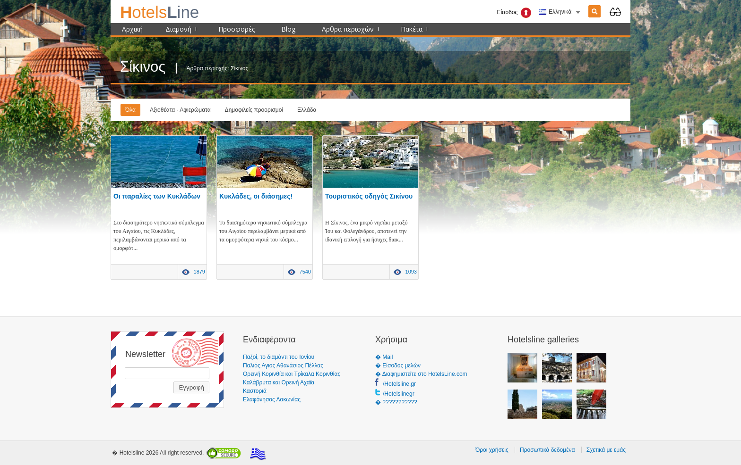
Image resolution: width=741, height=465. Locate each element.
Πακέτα (415, 29)
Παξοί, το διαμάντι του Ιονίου (278, 357)
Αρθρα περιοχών (351, 29)
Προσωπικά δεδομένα (547, 450)
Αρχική (132, 29)
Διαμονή (181, 29)
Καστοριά (255, 391)
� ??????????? (396, 402)
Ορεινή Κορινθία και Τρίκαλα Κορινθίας (291, 374)
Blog (288, 29)
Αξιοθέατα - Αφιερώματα (180, 110)
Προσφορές (236, 29)
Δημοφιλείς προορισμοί (254, 110)
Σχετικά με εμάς (606, 450)
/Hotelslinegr (398, 393)
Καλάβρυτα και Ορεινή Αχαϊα (278, 382)
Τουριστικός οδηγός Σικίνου (369, 196)
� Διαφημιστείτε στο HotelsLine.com (421, 374)
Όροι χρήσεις (491, 450)
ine (159, 12)
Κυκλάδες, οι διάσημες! (256, 196)
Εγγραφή (191, 387)
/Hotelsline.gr (399, 384)
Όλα (130, 110)
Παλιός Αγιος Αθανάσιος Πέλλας (283, 365)
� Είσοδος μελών (398, 365)
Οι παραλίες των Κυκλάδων (156, 196)
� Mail (384, 357)
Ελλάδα (306, 110)
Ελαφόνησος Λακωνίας (272, 399)
